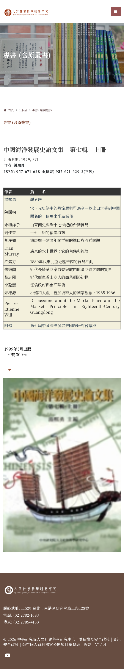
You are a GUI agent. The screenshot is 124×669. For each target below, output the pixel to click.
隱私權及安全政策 (94, 639)
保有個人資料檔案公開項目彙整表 (51, 644)
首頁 (8, 110)
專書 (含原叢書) (42, 110)
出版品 (23, 110)
